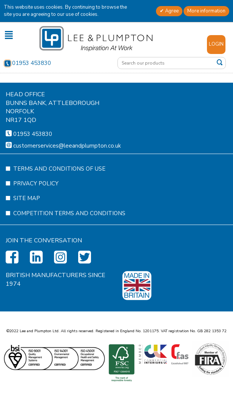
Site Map (26, 221)
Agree (171, 11)
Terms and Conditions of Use (59, 191)
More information (206, 11)
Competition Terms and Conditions (69, 236)
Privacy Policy (36, 206)
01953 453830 (27, 63)
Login (216, 44)
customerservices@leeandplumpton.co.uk (67, 168)
